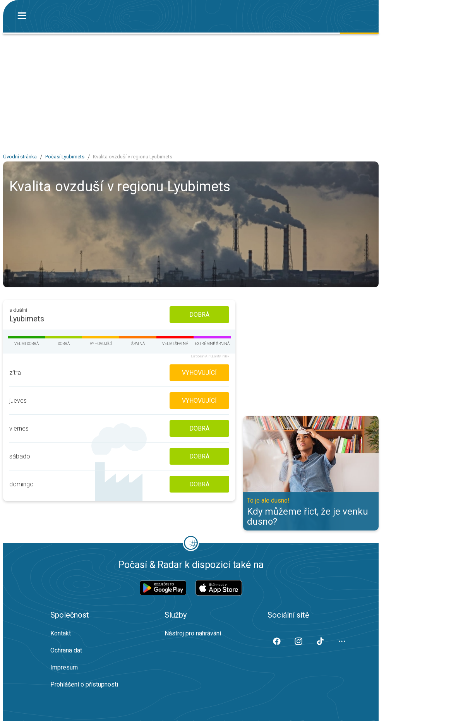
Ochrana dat (66, 650)
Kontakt (60, 633)
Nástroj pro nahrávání (193, 633)
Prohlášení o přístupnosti (84, 684)
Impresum (64, 667)
